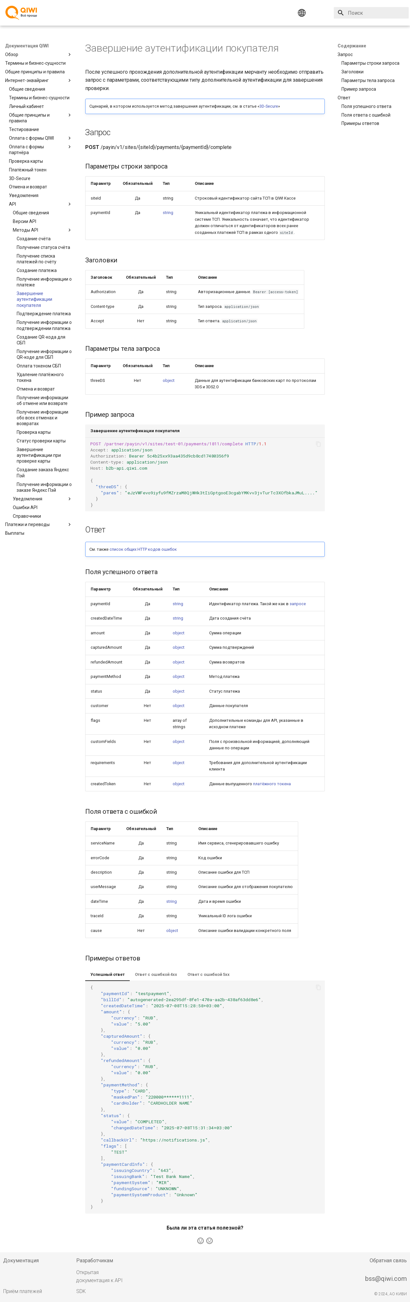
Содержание (352, 45)
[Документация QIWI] (21, 12)
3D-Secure (268, 106)
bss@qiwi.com (386, 1278)
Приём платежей (22, 1291)
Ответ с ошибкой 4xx (156, 974)
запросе (298, 603)
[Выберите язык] (313, 12)
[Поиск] (371, 13)
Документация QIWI (27, 45)
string (168, 212)
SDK (81, 1291)
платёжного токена (272, 783)
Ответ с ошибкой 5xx (208, 974)
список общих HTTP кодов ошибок (143, 549)
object (169, 380)
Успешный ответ (107, 974)
